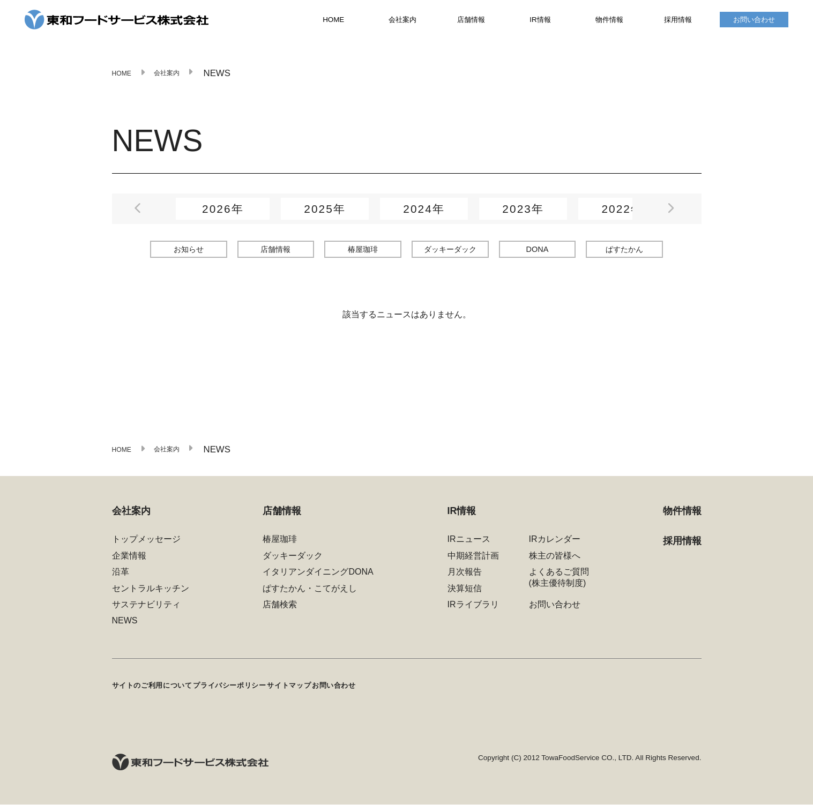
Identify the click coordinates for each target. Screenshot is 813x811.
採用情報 (678, 22)
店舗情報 (471, 22)
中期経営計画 (473, 564)
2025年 (325, 213)
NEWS (125, 630)
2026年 (223, 213)
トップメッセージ (146, 548)
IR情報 (540, 22)
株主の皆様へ (554, 564)
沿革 (120, 581)
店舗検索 (280, 614)
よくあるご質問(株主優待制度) (559, 587)
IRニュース (468, 548)
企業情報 (129, 564)
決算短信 (464, 597)
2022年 (622, 213)
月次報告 (464, 581)
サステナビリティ (146, 614)
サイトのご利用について (162, 693)
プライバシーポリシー (265, 693)
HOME (333, 22)
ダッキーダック (450, 253)
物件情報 (609, 22)
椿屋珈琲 (363, 253)
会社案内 (402, 22)
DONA (537, 253)
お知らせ (188, 253)
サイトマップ (346, 693)
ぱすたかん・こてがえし (310, 597)
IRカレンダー (554, 548)
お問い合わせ (754, 22)
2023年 (523, 213)
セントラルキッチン (150, 597)
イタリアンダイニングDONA (318, 581)
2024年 (424, 213)
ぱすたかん (624, 253)
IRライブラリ (473, 614)
